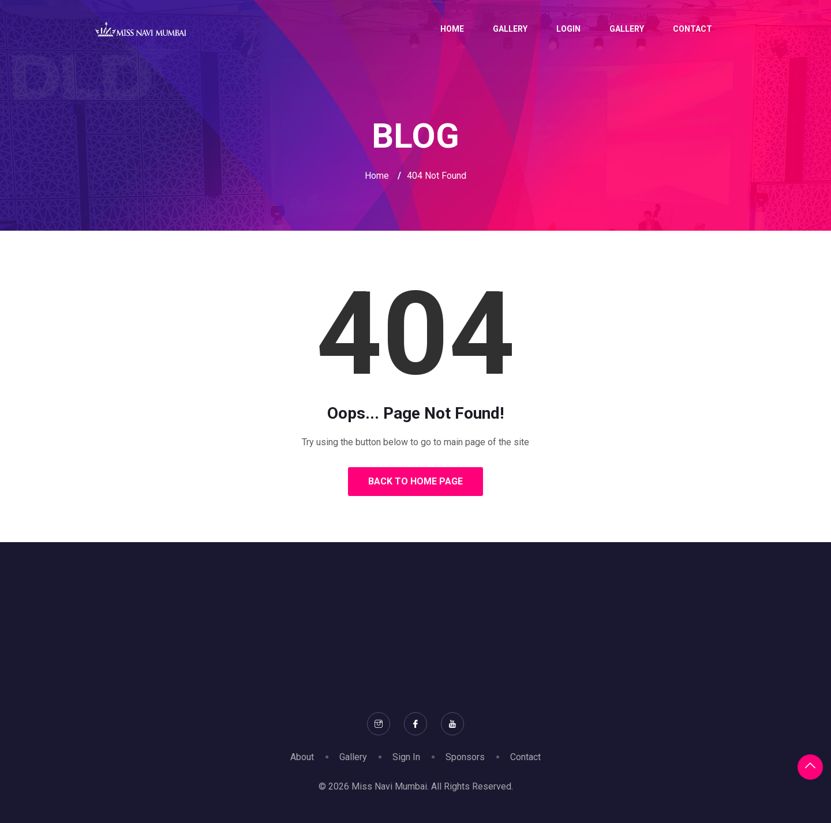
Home (452, 28)
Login (568, 28)
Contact (692, 28)
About (302, 756)
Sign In (406, 756)
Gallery (510, 28)
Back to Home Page (415, 481)
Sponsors (465, 756)
